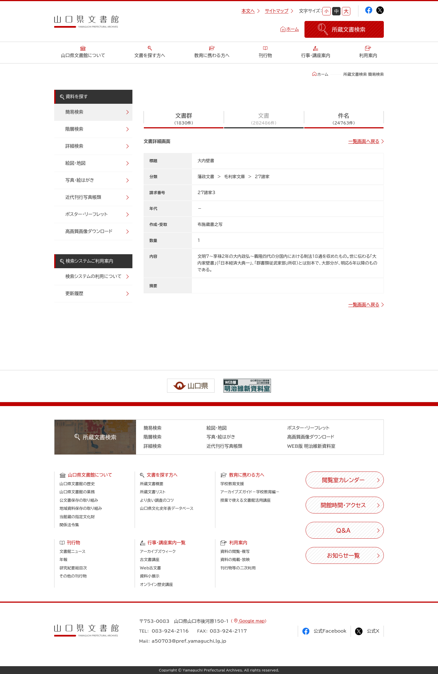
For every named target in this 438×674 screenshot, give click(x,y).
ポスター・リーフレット (86, 214)
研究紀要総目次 (73, 568)
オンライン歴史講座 (156, 584)
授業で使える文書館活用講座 (245, 500)
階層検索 (74, 129)
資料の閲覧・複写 (235, 551)
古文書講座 (150, 560)
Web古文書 (150, 568)
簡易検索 (74, 112)
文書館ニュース (72, 551)
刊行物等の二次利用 (238, 568)
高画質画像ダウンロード (89, 231)
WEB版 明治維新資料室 (311, 446)
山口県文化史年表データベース (167, 508)
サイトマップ (279, 11)
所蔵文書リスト (152, 492)
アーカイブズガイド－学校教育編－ (250, 492)
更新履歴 (74, 293)
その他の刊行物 (73, 576)
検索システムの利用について (93, 276)
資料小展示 (150, 576)
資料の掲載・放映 (235, 560)
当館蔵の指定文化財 (77, 517)
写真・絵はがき (79, 180)
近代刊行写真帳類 (83, 197)
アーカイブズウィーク (158, 551)
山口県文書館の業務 (77, 492)
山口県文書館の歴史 (77, 484)
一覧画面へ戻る (363, 141)
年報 (63, 560)
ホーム (292, 29)
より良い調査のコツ (157, 500)
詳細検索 (74, 146)
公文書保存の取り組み (78, 500)
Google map (251, 621)
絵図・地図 (75, 163)
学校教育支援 (232, 484)
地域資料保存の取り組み (80, 508)
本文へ (250, 11)
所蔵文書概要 (151, 484)
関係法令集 (69, 525)
